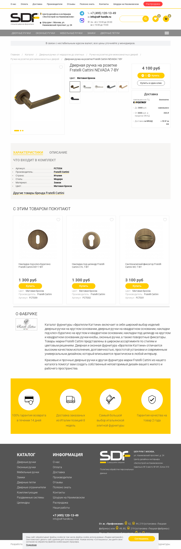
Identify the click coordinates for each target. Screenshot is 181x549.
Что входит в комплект (34, 160)
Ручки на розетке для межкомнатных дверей (113, 54)
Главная (15, 54)
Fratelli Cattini (61, 172)
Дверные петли (110, 33)
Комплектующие (27, 492)
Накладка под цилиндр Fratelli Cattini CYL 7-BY (88, 266)
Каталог (29, 54)
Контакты (104, 4)
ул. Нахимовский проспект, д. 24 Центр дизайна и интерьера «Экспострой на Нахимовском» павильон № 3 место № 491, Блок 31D (152, 459)
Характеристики (28, 153)
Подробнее (31, 545)
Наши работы (61, 507)
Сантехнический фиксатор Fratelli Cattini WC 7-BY (143, 266)
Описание (58, 153)
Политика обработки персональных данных (117, 472)
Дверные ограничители (31, 487)
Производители (54, 4)
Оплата (24, 4)
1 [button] (16, 130)
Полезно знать (87, 4)
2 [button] (20, 130)
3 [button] (22, 130)
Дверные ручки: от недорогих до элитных (61, 54)
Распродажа (153, 4)
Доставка (37, 4)
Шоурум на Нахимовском (126, 4)
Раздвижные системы (30, 497)
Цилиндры (23, 502)
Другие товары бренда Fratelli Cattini (38, 193)
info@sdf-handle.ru (99, 17)
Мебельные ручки (71, 33)
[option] (37, 97)
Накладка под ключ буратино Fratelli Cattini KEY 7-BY (35, 266)
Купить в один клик (151, 83)
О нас (13, 4)
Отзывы (71, 4)
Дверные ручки (21, 33)
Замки (91, 33)
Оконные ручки (45, 33)
